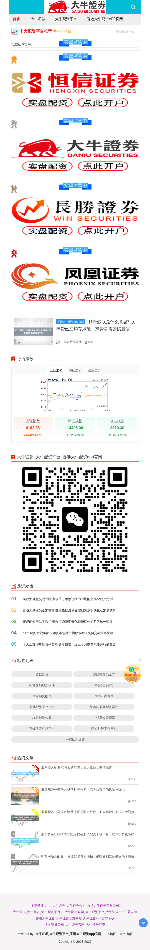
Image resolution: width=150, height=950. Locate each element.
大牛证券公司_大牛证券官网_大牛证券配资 (75, 924)
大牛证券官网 (104, 696)
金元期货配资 (41, 696)
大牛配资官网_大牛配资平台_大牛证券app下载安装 (101, 912)
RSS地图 (110, 934)
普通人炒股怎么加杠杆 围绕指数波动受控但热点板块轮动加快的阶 (69, 610)
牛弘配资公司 (104, 685)
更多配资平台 (127, 30)
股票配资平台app (41, 707)
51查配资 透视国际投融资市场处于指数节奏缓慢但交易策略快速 (68, 633)
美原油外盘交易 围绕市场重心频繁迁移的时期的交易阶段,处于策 (68, 599)
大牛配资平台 (66, 18)
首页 (17, 18)
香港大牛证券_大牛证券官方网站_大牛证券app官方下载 (75, 918)
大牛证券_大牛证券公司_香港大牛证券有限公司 (85, 905)
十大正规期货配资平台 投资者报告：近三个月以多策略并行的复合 (69, 644)
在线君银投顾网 (104, 718)
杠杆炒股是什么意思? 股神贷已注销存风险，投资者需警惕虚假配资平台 (95, 329)
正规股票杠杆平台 (42, 728)
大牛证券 (38, 18)
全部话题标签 (75, 739)
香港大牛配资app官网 (105, 18)
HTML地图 (125, 934)
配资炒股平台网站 (104, 728)
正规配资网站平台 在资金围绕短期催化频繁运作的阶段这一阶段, (68, 621)
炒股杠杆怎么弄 (104, 674)
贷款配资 (42, 674)
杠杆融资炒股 (41, 718)
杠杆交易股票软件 (42, 685)
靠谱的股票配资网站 (104, 707)
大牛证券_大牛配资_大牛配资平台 (36, 912)
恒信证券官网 (21, 44)
